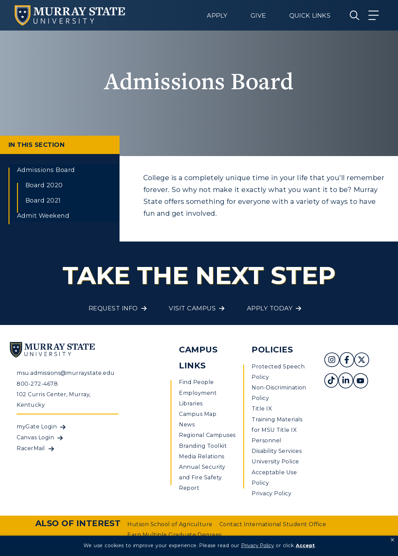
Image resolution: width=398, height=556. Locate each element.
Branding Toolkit (203, 446)
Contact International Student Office (272, 524)
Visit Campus (192, 308)
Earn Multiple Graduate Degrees (174, 535)
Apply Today (269, 308)
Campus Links (198, 357)
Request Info (113, 308)
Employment (198, 393)
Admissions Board (46, 170)
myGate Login (37, 426)
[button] (392, 540)
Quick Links (309, 15)
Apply (217, 15)
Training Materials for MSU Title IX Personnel (277, 430)
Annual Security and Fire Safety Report (202, 477)
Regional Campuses (207, 435)
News (187, 424)
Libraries (190, 403)
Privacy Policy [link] (257, 545)
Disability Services (277, 451)
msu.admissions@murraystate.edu (65, 373)
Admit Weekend (43, 215)
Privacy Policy (271, 493)
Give (258, 15)
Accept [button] (305, 545)
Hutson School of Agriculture (169, 524)
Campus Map (197, 414)
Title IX (262, 408)
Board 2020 (44, 185)
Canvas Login (35, 437)
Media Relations (201, 456)
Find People (196, 382)
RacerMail (31, 448)
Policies (272, 349)
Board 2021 (43, 200)
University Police (275, 461)
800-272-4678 (37, 384)
